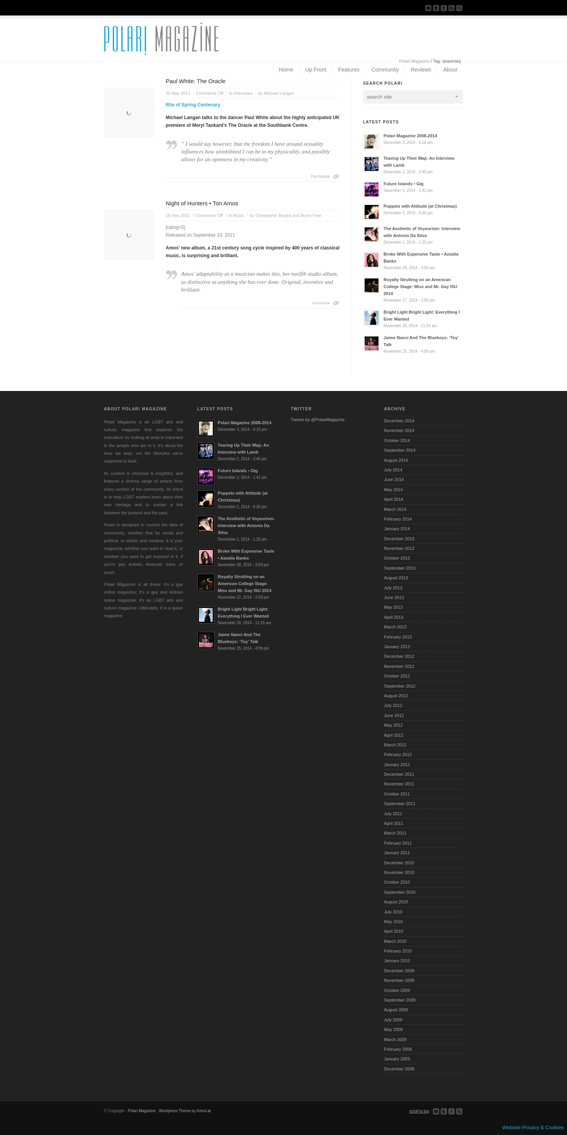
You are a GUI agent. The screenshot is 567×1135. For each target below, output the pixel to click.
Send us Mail (428, 8)
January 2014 (397, 528)
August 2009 (396, 1009)
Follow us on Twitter (436, 8)
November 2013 (399, 548)
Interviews (243, 93)
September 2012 (399, 686)
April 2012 (393, 735)
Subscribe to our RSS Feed (451, 8)
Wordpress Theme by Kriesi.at (185, 1111)
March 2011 (395, 833)
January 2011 (397, 852)
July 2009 (393, 1019)
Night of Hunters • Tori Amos (202, 203)
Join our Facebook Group (444, 8)
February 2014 (398, 519)
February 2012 (398, 754)
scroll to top (419, 1111)
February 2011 (398, 843)
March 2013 (395, 627)
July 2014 (393, 470)
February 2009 (398, 1049)
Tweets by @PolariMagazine (318, 419)
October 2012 (397, 676)
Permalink (320, 176)
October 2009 (397, 990)
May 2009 (393, 1029)
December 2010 (399, 862)
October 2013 (397, 558)
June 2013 (394, 597)
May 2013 (393, 607)
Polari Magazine (414, 61)
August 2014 (396, 460)
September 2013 (399, 568)
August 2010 (396, 901)
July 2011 (393, 813)
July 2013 (393, 587)
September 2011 (399, 803)
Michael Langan (279, 93)
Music (238, 215)
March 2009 (395, 1039)
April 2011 (393, 823)
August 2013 (396, 577)
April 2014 (393, 499)
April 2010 (393, 931)
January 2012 (397, 764)
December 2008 (399, 1069)
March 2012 (395, 744)
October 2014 (397, 440)
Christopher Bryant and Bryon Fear (289, 215)
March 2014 (395, 509)
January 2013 (397, 646)
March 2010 (395, 941)
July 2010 (393, 912)
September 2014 (399, 450)
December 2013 (399, 538)
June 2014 (394, 479)
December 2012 (399, 656)
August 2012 (396, 695)
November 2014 (399, 430)
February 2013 (398, 637)
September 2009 (399, 1000)
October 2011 (397, 794)
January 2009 (397, 1058)
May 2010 (393, 921)
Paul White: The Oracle (196, 81)
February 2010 (398, 951)
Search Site (459, 8)
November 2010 (399, 872)
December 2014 (399, 420)
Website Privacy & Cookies (533, 1127)
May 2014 (393, 489)
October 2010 (397, 882)
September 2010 (399, 892)
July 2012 (393, 705)
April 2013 (393, 617)
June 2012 (394, 715)
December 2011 (399, 774)
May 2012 (393, 725)
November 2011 (399, 784)
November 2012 (399, 666)
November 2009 (399, 980)
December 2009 (399, 970)
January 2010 (397, 960)
